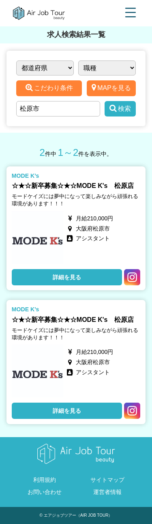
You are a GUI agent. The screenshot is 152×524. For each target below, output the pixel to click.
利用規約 (44, 480)
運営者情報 (107, 492)
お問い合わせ (45, 492)
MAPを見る (111, 87)
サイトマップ (107, 480)
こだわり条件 (49, 87)
